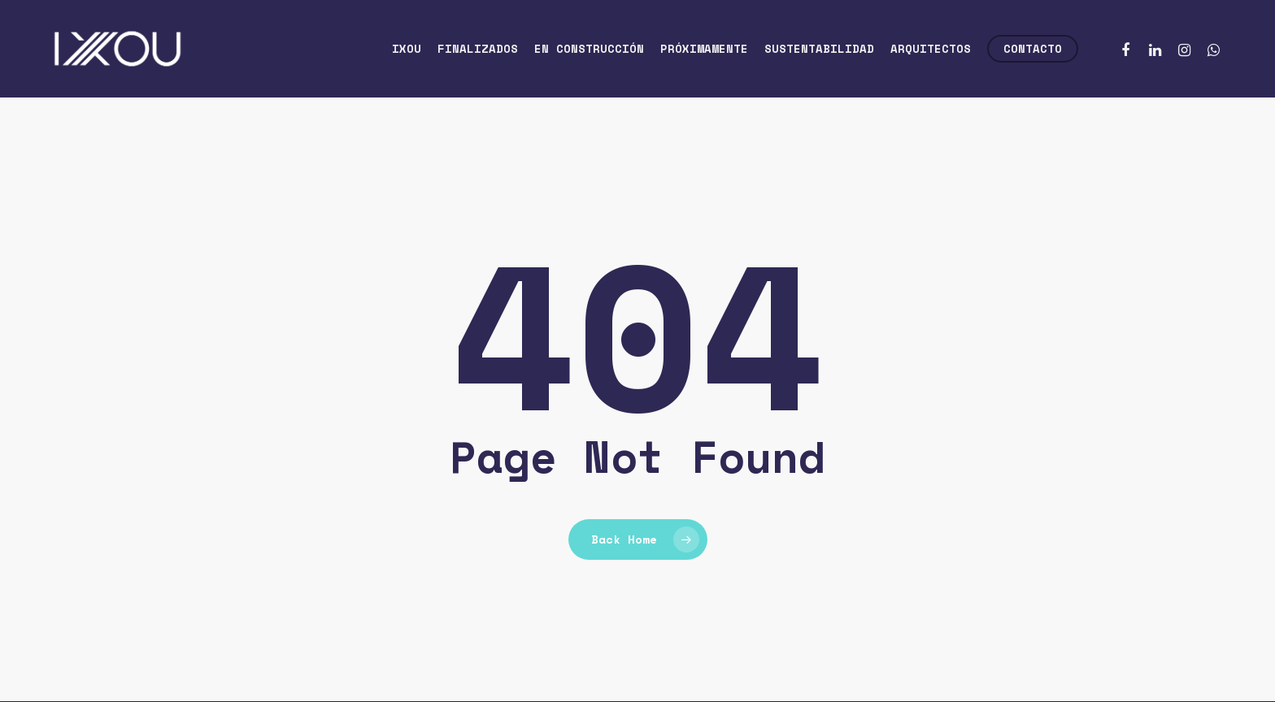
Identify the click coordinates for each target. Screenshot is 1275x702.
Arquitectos (930, 48)
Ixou (406, 48)
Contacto (1032, 48)
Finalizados (477, 48)
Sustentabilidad (819, 48)
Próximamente (704, 48)
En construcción (589, 48)
